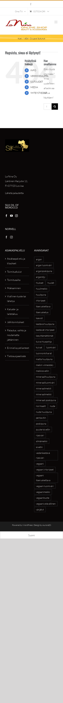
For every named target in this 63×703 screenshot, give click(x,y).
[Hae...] (48, 106)
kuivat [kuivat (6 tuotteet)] (39, 347)
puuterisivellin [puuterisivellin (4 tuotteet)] (43, 429)
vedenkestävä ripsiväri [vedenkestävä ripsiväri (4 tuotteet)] (43, 455)
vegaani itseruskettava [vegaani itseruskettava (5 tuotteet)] (43, 478)
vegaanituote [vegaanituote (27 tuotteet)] (42, 497)
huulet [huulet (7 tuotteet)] (51, 282)
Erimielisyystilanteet (17, 347)
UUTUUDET (36, 81)
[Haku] (55, 106)
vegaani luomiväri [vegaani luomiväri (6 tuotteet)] (45, 486)
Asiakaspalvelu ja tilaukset (16, 261)
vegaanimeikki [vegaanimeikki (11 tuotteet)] (43, 491)
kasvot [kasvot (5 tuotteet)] (39, 318)
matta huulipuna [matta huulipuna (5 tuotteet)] (44, 359)
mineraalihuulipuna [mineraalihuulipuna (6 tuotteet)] (45, 376)
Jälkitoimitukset (15, 322)
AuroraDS (47, 525)
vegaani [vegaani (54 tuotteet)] (40, 463)
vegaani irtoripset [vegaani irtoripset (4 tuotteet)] (45, 469)
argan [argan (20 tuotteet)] (39, 259)
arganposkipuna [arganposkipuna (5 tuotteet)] (44, 271)
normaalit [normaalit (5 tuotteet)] (41, 406)
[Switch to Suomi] (32, 535)
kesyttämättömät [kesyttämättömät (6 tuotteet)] (44, 335)
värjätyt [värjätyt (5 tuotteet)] (40, 509)
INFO (33, 70)
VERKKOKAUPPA (39, 76)
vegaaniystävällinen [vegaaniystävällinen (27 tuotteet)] (46, 503)
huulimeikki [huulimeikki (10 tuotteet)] (41, 288)
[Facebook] (6, 215)
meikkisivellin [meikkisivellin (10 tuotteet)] (42, 370)
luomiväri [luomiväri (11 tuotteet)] (51, 347)
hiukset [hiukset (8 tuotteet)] (39, 282)
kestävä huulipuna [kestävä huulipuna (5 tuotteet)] (45, 324)
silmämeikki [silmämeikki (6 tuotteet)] (41, 441)
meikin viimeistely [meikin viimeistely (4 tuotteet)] (44, 365)
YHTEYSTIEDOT (38, 92)
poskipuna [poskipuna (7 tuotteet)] (41, 423)
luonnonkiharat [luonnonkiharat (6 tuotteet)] (44, 353)
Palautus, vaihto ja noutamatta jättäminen (16, 335)
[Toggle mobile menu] (56, 22)
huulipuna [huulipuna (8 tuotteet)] (41, 294)
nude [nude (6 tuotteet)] (52, 406)
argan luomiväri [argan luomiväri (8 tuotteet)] (44, 265)
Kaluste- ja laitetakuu (12, 311)
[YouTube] (11, 215)
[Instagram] (16, 215)
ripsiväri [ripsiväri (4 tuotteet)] (40, 435)
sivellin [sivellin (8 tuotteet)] (39, 447)
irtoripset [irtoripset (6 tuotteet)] (40, 300)
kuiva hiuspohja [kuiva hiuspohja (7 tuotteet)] (44, 341)
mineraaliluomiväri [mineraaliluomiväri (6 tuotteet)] (45, 382)
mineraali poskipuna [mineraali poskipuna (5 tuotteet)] (46, 400)
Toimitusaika (13, 280)
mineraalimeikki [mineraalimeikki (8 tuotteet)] (44, 394)
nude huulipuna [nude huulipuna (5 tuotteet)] (44, 411)
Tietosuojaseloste (16, 356)
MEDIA (34, 87)
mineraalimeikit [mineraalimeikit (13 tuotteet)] (43, 388)
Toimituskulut (14, 271)
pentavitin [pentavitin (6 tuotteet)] (41, 417)
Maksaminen (14, 288)
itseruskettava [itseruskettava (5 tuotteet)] (43, 306)
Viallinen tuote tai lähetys (16, 299)
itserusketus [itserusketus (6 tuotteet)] (42, 312)
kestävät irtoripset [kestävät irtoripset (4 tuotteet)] (45, 329)
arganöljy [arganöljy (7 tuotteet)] (40, 276)
